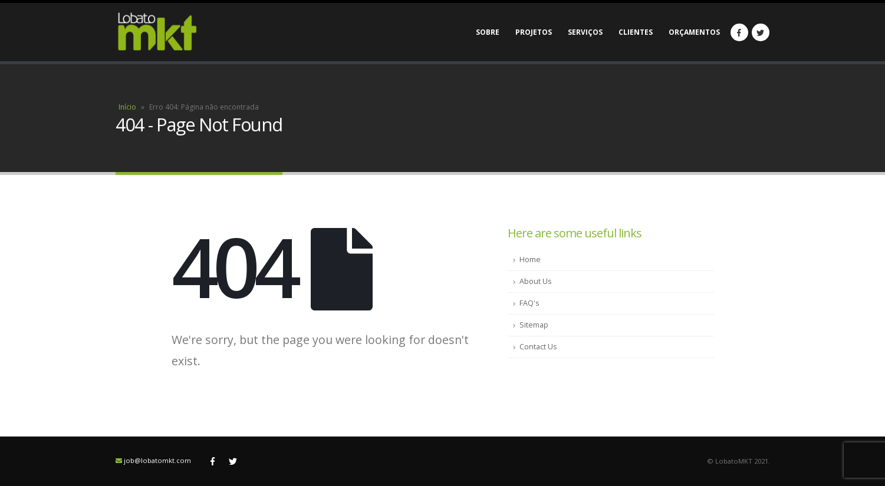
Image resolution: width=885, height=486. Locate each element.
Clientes (635, 32)
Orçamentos (694, 32)
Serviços (585, 32)
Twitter (233, 461)
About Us (535, 281)
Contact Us (538, 347)
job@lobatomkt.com (157, 460)
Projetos (533, 32)
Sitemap (533, 325)
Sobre (487, 32)
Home (530, 259)
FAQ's (529, 303)
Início (127, 107)
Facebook (213, 461)
